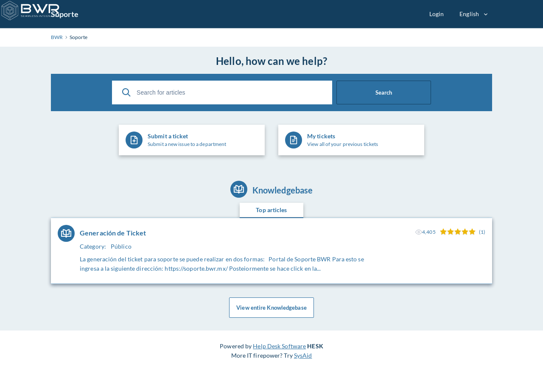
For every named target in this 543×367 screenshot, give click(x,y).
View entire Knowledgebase (271, 307)
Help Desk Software (279, 346)
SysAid (303, 355)
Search (383, 92)
